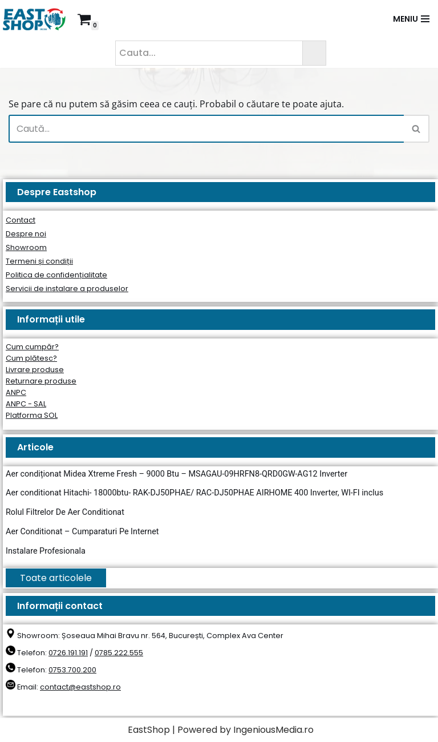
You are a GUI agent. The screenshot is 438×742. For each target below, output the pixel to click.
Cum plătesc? (31, 358)
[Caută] (206, 129)
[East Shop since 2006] (37, 19)
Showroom (26, 247)
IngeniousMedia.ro (273, 729)
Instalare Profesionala (46, 551)
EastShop (149, 729)
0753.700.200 (72, 670)
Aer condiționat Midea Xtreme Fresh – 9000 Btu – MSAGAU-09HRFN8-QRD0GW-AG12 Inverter (176, 474)
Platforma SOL (32, 415)
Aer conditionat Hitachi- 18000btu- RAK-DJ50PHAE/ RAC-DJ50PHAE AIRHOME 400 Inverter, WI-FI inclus (194, 493)
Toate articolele (56, 577)
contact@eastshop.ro (80, 687)
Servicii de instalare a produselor (67, 288)
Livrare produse (35, 369)
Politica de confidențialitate (56, 275)
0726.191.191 (68, 653)
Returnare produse (41, 381)
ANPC (16, 392)
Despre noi (26, 234)
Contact (20, 220)
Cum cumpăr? (32, 347)
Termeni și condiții (39, 261)
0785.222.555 (119, 653)
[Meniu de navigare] (411, 19)
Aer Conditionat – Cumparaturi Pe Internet (82, 532)
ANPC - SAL (26, 404)
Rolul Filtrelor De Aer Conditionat (65, 512)
